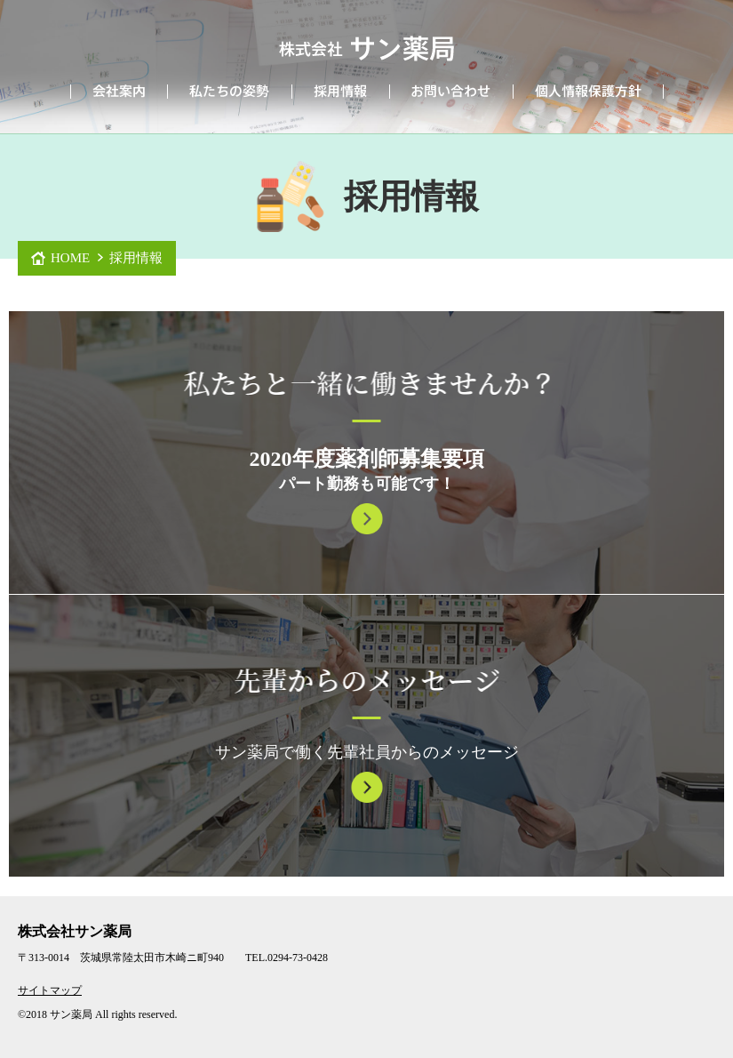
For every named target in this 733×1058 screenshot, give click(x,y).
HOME (70, 258)
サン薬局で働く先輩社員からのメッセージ (367, 752)
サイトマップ (50, 990)
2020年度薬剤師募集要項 (367, 458)
